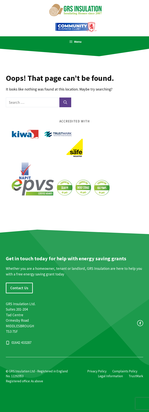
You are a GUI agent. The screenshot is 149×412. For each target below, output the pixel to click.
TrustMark (136, 376)
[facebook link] (140, 323)
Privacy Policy (97, 371)
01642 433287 (21, 342)
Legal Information (110, 376)
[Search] (65, 102)
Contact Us (19, 288)
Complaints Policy (124, 371)
